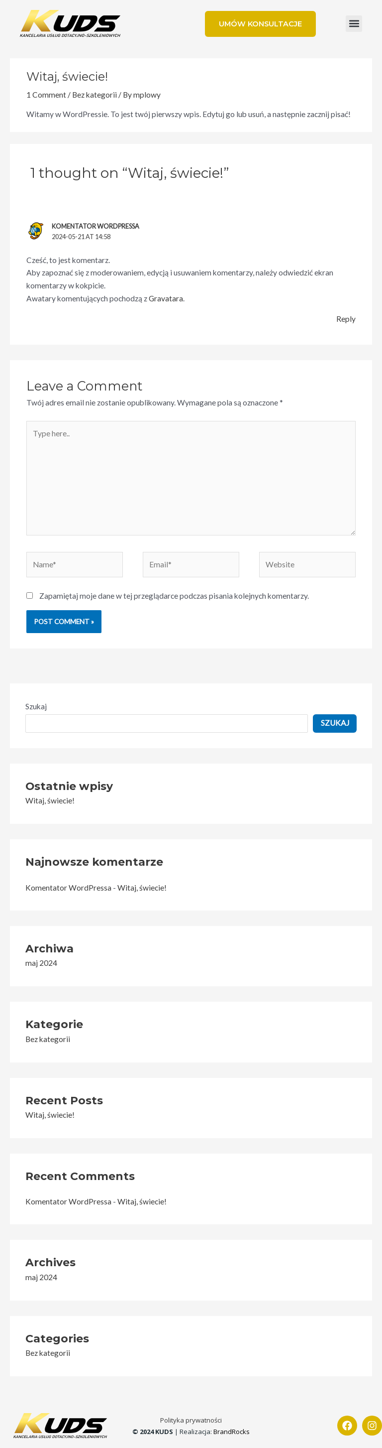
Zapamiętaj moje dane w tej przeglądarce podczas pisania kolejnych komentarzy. (174, 595)
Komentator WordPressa (95, 226)
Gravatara (166, 298)
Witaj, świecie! (50, 800)
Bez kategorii (94, 94)
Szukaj (36, 706)
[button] (354, 23)
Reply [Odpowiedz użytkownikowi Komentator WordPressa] (346, 318)
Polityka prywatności (191, 1420)
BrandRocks (231, 1431)
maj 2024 (41, 962)
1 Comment (46, 94)
